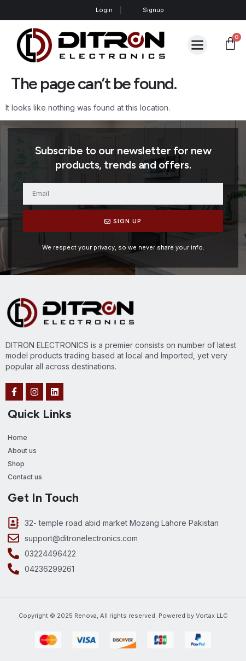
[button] (197, 45)
